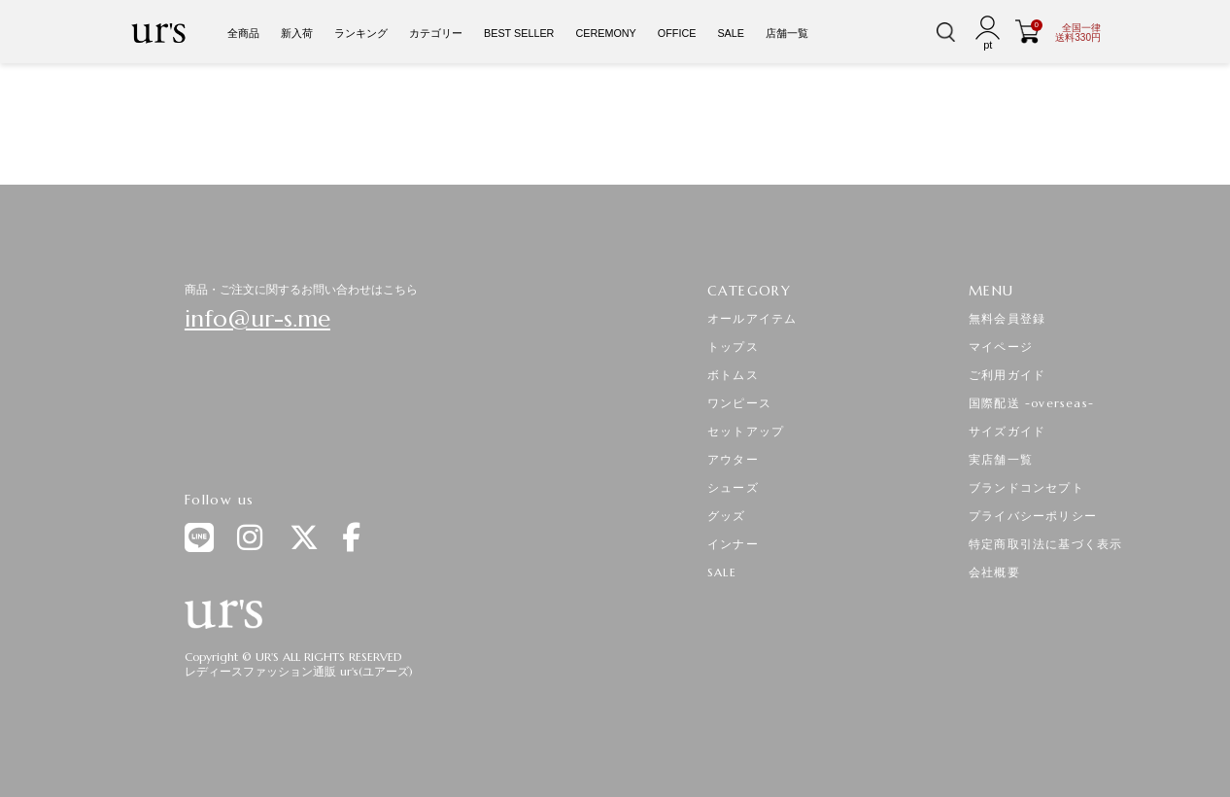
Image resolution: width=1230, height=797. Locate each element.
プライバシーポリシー (1033, 515)
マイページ (1001, 346)
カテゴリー (435, 33)
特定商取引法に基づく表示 (1045, 544)
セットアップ (745, 431)
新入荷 (297, 33)
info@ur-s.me (257, 318)
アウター (733, 459)
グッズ (726, 515)
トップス (733, 346)
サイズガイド (1007, 431)
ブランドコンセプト (1026, 487)
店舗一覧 (787, 33)
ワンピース (739, 403)
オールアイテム (752, 318)
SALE (730, 33)
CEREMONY (605, 33)
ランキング (361, 33)
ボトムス (733, 374)
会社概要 (994, 572)
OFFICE (677, 33)
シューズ (733, 487)
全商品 (243, 33)
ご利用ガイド (1007, 374)
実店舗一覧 (1001, 459)
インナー (733, 544)
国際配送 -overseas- (1031, 403)
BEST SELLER (519, 33)
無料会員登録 (1007, 318)
